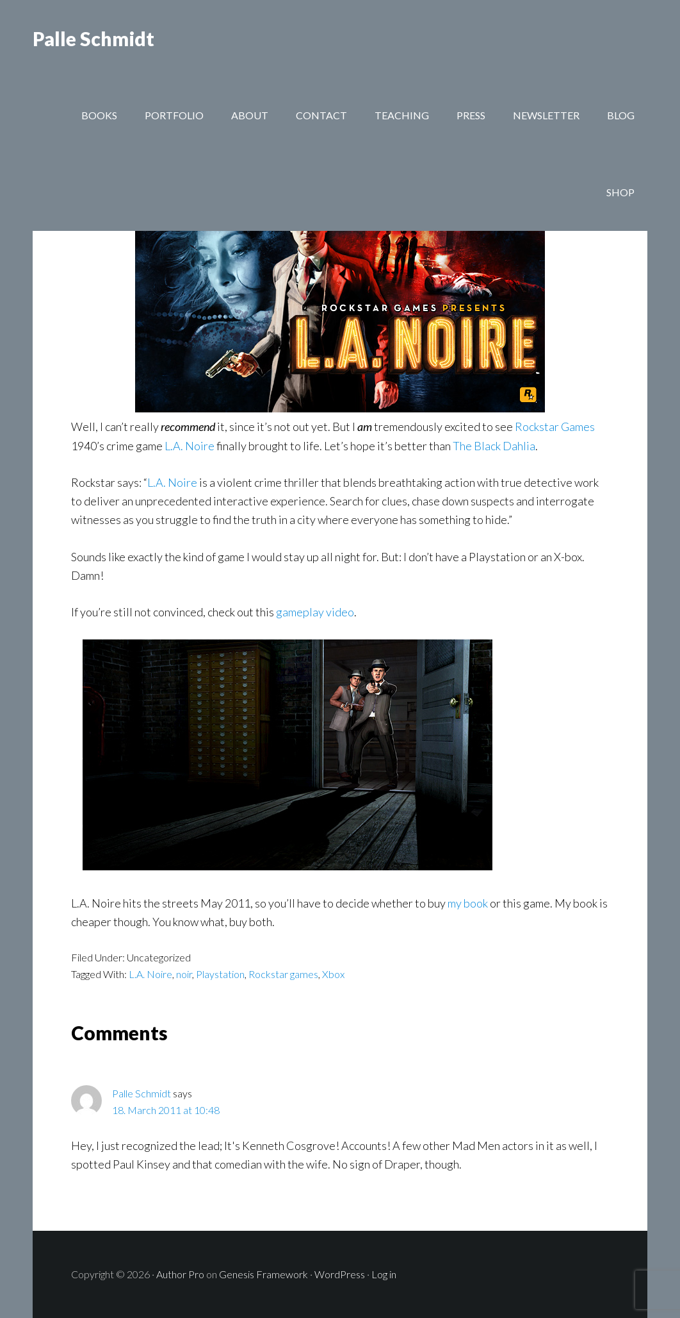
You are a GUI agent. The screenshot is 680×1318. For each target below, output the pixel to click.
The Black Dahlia (494, 446)
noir (184, 974)
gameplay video (315, 612)
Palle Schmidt (93, 38)
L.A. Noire (190, 446)
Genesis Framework (263, 1274)
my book (468, 903)
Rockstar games (283, 974)
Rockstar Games (555, 426)
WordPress (339, 1274)
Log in (383, 1274)
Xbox (333, 974)
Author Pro (180, 1274)
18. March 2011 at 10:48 (166, 1110)
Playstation (220, 974)
